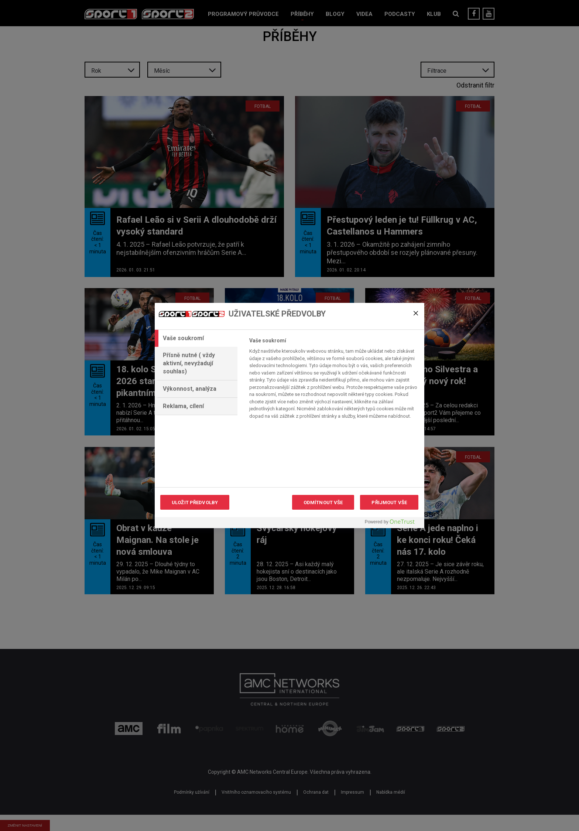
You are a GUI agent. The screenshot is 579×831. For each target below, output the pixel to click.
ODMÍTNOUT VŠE (323, 502)
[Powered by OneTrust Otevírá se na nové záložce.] (392, 523)
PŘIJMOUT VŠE (389, 502)
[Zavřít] (416, 313)
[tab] (196, 338)
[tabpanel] (334, 380)
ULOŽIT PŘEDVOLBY (195, 502)
